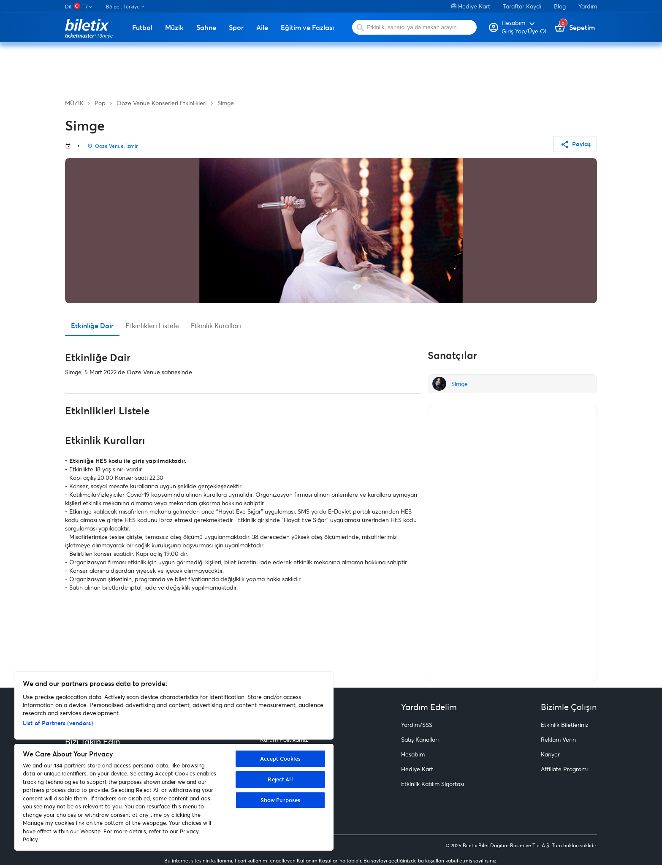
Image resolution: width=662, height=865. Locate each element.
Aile (262, 27)
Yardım (587, 6)
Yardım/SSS (416, 725)
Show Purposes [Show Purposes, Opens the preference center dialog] (280, 800)
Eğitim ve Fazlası (307, 27)
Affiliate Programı (564, 769)
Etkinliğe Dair (92, 325)
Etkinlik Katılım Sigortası (432, 784)
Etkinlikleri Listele (152, 325)
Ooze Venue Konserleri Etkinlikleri (161, 103)
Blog (560, 6)
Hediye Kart (470, 6)
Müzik (174, 27)
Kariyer (550, 754)
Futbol (142, 27)
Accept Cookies (280, 758)
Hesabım (413, 754)
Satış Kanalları (420, 739)
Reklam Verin (558, 739)
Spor (236, 27)
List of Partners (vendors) (58, 723)
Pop (100, 103)
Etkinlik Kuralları (216, 325)
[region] (174, 761)
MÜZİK (74, 103)
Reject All (280, 779)
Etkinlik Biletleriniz (565, 725)
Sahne (206, 27)
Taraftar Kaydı (522, 6)
